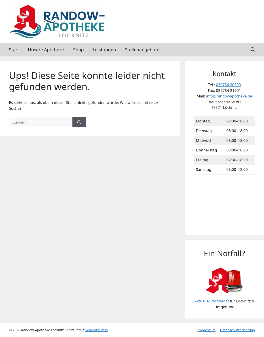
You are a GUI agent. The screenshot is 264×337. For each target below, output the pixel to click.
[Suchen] (79, 122)
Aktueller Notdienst (211, 301)
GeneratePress (96, 330)
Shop (78, 50)
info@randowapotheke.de (229, 96)
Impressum (206, 330)
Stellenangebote (142, 50)
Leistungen (104, 50)
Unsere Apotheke (46, 50)
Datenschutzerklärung (237, 330)
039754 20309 (228, 84)
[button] (253, 49)
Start (14, 50)
